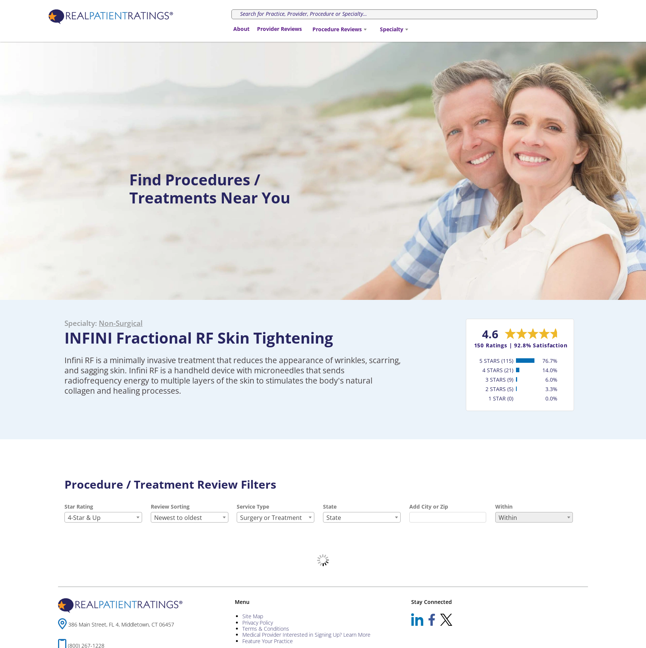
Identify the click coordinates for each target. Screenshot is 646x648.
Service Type (253, 506)
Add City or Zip (428, 506)
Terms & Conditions (265, 628)
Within (504, 506)
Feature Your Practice (267, 641)
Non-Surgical (120, 323)
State (330, 506)
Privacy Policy (257, 622)
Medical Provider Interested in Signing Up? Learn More (306, 634)
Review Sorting (170, 506)
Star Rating (78, 506)
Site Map (252, 616)
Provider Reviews (279, 28)
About (241, 28)
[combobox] (339, 29)
